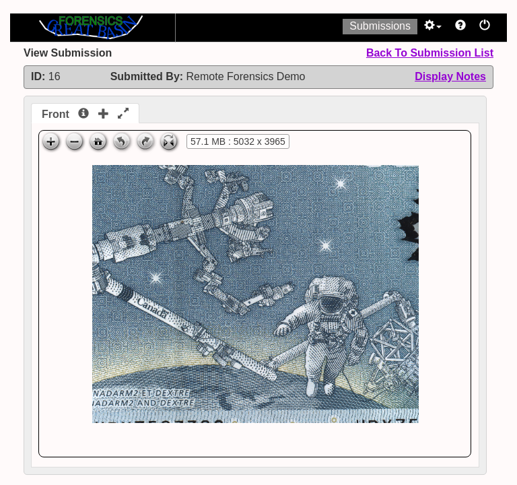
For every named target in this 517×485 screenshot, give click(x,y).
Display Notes (450, 76)
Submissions (380, 26)
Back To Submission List (429, 53)
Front (85, 114)
